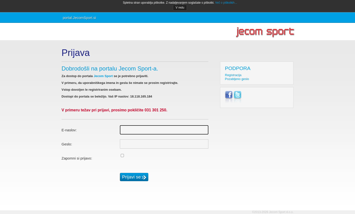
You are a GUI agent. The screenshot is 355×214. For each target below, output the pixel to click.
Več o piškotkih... (226, 2)
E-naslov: (69, 130)
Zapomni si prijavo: (77, 158)
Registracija (233, 75)
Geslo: (67, 144)
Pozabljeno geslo (237, 79)
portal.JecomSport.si (79, 18)
